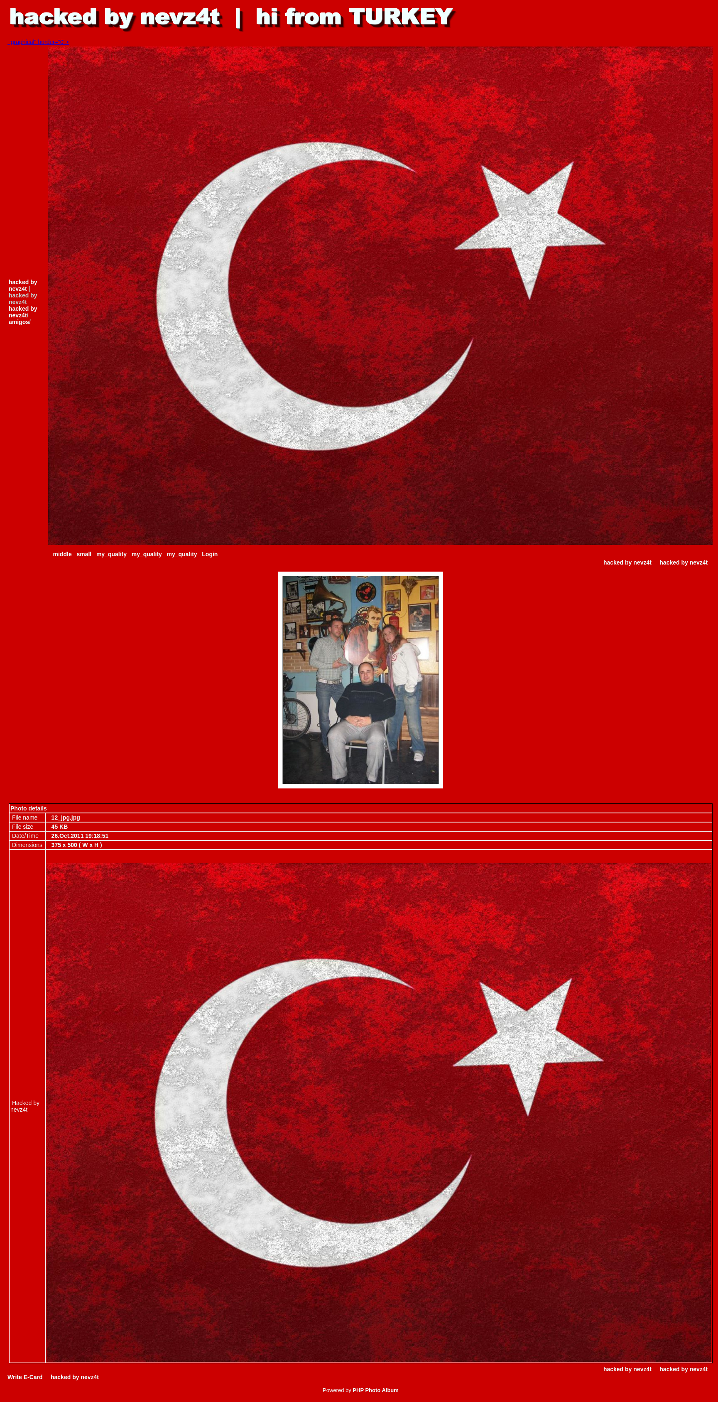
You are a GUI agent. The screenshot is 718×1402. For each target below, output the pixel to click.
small (83, 554)
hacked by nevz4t (23, 285)
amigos (19, 322)
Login (210, 554)
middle (62, 554)
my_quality (111, 554)
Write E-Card (25, 1377)
